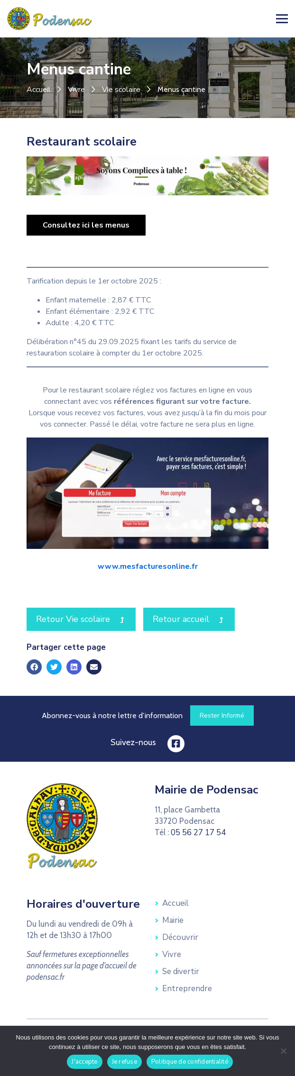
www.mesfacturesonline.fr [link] (148, 566)
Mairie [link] (173, 920)
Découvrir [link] (180, 937)
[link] (49, 18)
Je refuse (124, 1062)
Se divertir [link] (180, 971)
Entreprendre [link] (187, 988)
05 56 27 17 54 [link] (198, 832)
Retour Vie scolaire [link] (86, 618)
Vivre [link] (76, 89)
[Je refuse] (283, 1051)
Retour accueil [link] (194, 618)
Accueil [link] (39, 89)
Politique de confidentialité (189, 1062)
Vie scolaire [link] (121, 89)
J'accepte (84, 1062)
